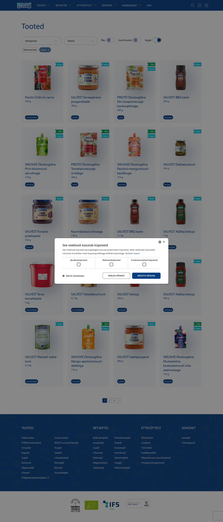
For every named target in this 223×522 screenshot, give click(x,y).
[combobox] (159, 241)
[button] (73, 276)
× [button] (164, 242)
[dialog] (111, 261)
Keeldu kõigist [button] (115, 275)
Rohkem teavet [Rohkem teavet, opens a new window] (132, 253)
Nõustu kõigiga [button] (146, 275)
